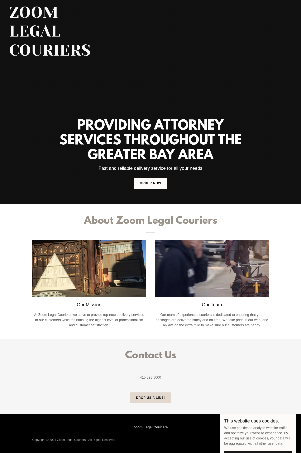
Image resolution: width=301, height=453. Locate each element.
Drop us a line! (150, 397)
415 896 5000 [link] (150, 377)
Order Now (150, 183)
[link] (58, 54)
